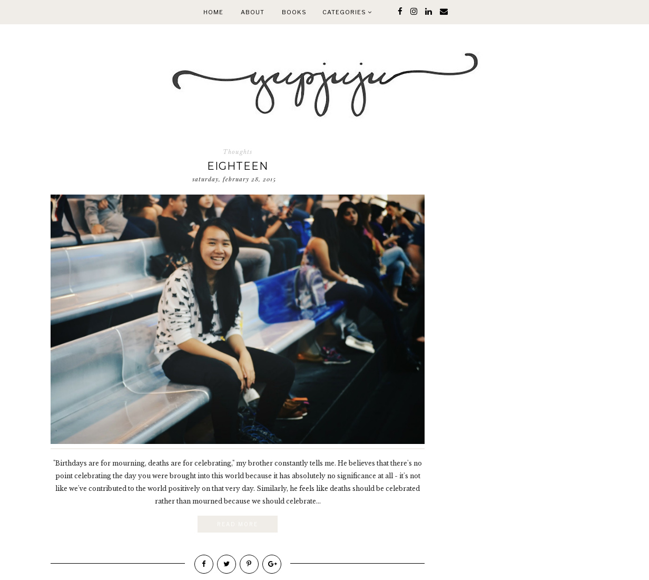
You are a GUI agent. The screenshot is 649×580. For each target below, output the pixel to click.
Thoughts (237, 152)
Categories (347, 12)
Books (294, 12)
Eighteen (237, 166)
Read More (237, 524)
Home (213, 12)
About (252, 12)
